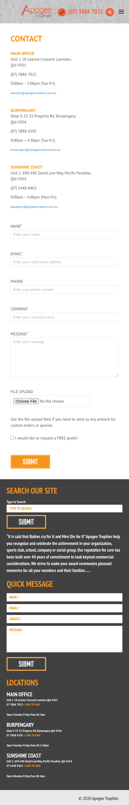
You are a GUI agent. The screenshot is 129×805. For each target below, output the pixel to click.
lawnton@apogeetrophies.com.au (33, 93)
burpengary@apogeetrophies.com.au (35, 150)
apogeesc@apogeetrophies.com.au (34, 207)
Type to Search (16, 501)
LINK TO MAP (32, 704)
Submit (26, 522)
